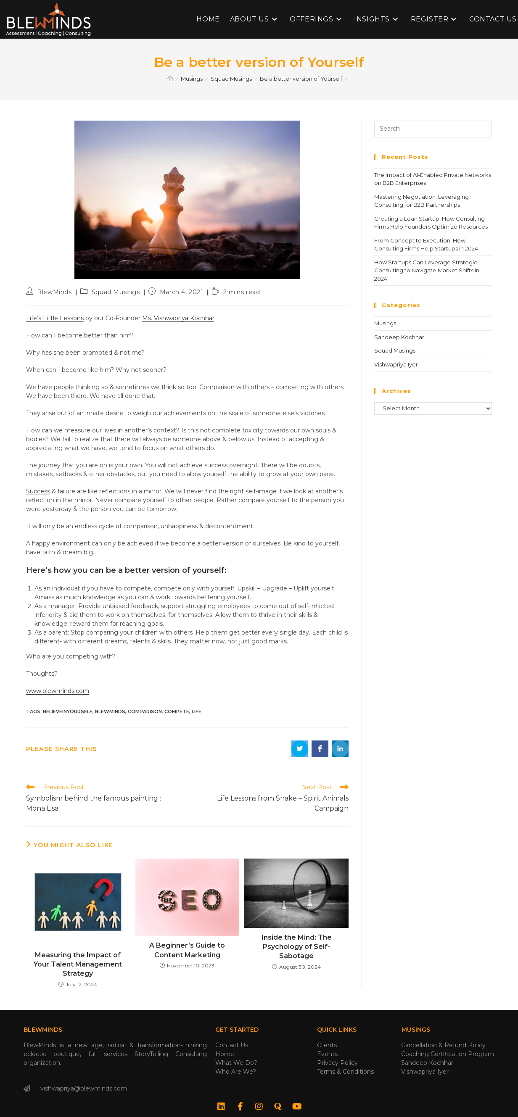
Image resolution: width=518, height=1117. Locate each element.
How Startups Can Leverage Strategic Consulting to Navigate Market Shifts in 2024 (426, 270)
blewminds (110, 711)
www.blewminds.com (57, 691)
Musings (385, 323)
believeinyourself (67, 711)
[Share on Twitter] (299, 748)
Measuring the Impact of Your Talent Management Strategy (78, 964)
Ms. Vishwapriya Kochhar (178, 318)
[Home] (170, 78)
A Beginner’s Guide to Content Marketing (187, 950)
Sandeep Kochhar (399, 337)
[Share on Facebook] (320, 748)
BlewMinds (54, 292)
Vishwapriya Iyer (396, 364)
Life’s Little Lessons (55, 318)
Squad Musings (116, 292)
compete (176, 711)
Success (38, 491)
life (196, 711)
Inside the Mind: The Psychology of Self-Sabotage (297, 946)
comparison (145, 711)
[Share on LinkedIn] (340, 748)
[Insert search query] (433, 129)
